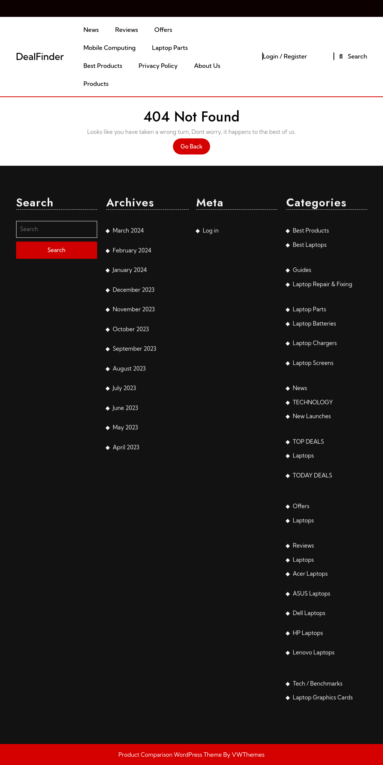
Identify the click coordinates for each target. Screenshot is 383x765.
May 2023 (125, 527)
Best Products (102, 65)
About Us (207, 65)
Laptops (303, 555)
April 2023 (126, 546)
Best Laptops (310, 344)
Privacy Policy (158, 65)
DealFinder (40, 56)
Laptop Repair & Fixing (323, 383)
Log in (211, 330)
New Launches (312, 515)
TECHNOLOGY (313, 501)
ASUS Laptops (311, 692)
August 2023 (129, 467)
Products (95, 83)
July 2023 (124, 487)
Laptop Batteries (314, 422)
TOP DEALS (308, 540)
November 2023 (134, 408)
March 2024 (128, 330)
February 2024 (132, 349)
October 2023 (131, 428)
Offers (163, 29)
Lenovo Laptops (314, 752)
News (91, 29)
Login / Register (285, 56)
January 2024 (130, 369)
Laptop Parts (170, 47)
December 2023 (134, 389)
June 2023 (125, 507)
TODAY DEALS (312, 574)
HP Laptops (308, 732)
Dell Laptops (309, 712)
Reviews (126, 29)
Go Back (195, 148)
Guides (302, 369)
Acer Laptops (310, 673)
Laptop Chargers (315, 442)
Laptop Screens (313, 462)
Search (352, 56)
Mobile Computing (109, 47)
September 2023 (134, 448)
